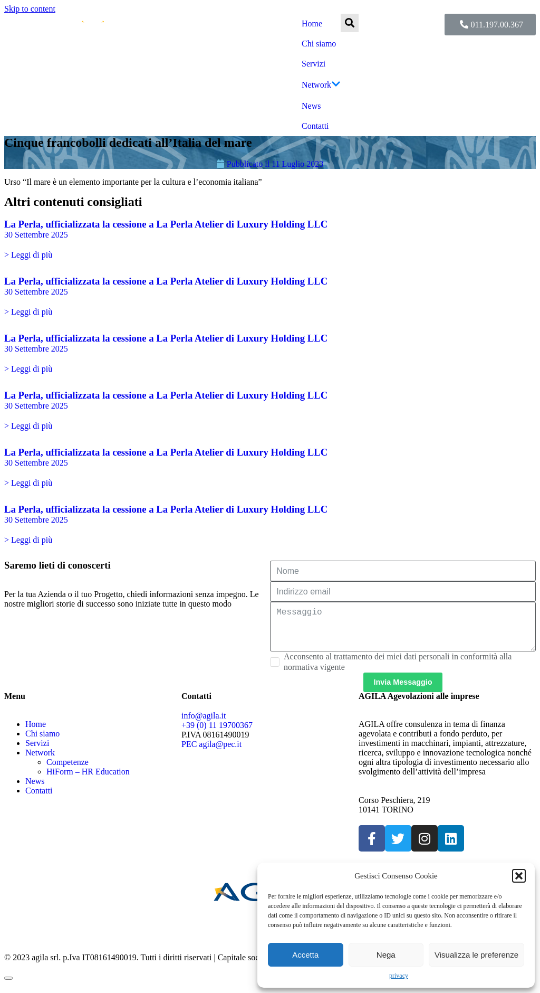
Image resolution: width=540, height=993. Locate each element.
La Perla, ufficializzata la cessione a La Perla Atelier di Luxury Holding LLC (165, 224)
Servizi (313, 63)
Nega (386, 954)
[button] (519, 876)
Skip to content (29, 8)
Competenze (67, 770)
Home (312, 23)
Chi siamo (319, 43)
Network (321, 85)
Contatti (315, 125)
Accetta (305, 954)
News (311, 105)
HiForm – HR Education (88, 780)
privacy (398, 975)
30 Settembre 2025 (36, 234)
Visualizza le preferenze (476, 954)
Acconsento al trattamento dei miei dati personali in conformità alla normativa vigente (398, 670)
